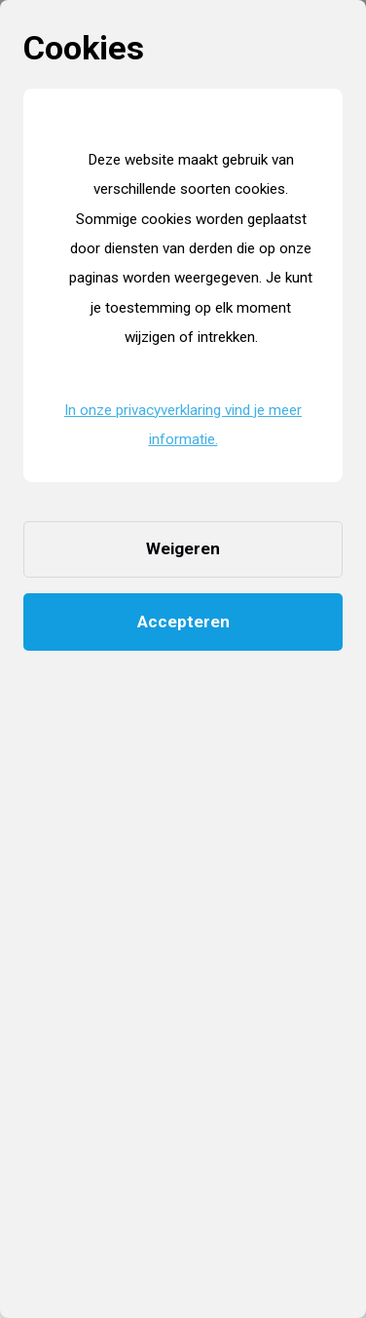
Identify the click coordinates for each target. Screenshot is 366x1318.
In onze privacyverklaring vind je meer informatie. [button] (183, 424)
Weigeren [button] (183, 548)
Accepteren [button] (183, 621)
